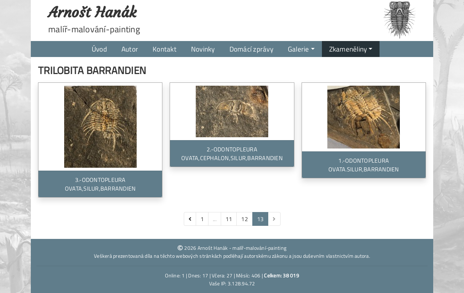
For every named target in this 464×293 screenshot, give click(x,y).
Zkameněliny (348, 49)
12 (244, 219)
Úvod (99, 49)
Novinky (203, 49)
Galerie (298, 49)
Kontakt (165, 49)
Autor (129, 49)
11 (228, 219)
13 (260, 219)
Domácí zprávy (251, 49)
